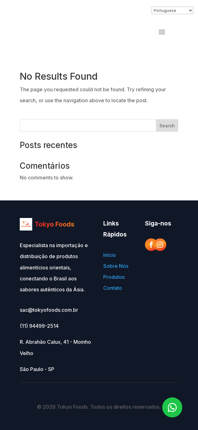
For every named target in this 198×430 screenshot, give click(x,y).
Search (167, 125)
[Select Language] (172, 10)
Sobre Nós (115, 266)
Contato (112, 288)
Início (109, 255)
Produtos (114, 277)
